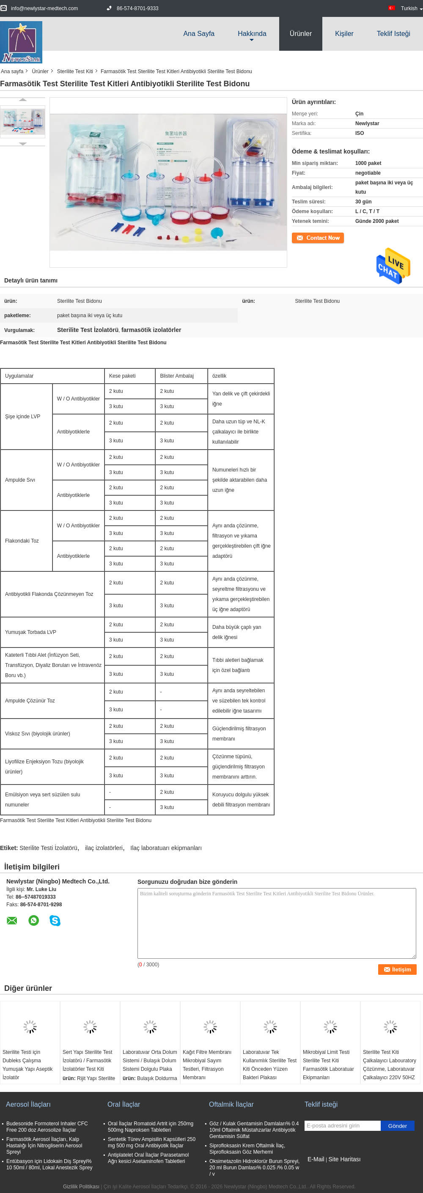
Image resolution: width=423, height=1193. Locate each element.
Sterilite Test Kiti (75, 71)
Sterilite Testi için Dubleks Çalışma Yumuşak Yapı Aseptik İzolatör (27, 1065)
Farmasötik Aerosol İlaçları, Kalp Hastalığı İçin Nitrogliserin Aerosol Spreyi (44, 1145)
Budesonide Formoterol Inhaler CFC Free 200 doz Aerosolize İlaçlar (47, 1127)
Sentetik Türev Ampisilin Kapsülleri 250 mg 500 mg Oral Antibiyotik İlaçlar (151, 1142)
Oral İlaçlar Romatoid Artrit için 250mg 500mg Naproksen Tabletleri (150, 1127)
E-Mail (316, 1159)
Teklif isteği (393, 33)
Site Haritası (344, 1159)
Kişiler (344, 33)
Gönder (397, 1126)
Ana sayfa (198, 33)
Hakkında (252, 33)
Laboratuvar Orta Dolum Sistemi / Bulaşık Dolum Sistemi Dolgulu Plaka (150, 1060)
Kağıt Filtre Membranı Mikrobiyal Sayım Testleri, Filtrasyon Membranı (207, 1065)
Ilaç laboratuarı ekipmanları (166, 848)
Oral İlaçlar (123, 1104)
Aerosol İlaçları (28, 1104)
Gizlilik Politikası (81, 1187)
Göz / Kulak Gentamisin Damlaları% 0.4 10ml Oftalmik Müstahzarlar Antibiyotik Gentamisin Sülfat (254, 1130)
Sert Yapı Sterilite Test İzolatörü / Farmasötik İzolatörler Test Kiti (87, 1060)
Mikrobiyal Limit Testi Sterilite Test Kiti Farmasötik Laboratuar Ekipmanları (328, 1065)
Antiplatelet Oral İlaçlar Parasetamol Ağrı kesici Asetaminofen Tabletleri (148, 1158)
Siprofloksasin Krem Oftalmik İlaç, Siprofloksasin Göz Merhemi (247, 1149)
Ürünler (301, 33)
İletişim (300, 237)
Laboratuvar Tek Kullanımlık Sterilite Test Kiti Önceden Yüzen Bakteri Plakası (270, 1065)
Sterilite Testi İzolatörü (48, 848)
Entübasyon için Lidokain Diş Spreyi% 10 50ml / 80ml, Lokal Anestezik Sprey (49, 1164)
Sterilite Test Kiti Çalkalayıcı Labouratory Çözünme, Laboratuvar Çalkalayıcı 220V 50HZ (389, 1065)
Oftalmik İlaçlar (231, 1104)
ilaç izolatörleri (104, 848)
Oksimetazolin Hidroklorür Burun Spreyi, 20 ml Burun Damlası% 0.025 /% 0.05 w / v (254, 1167)
